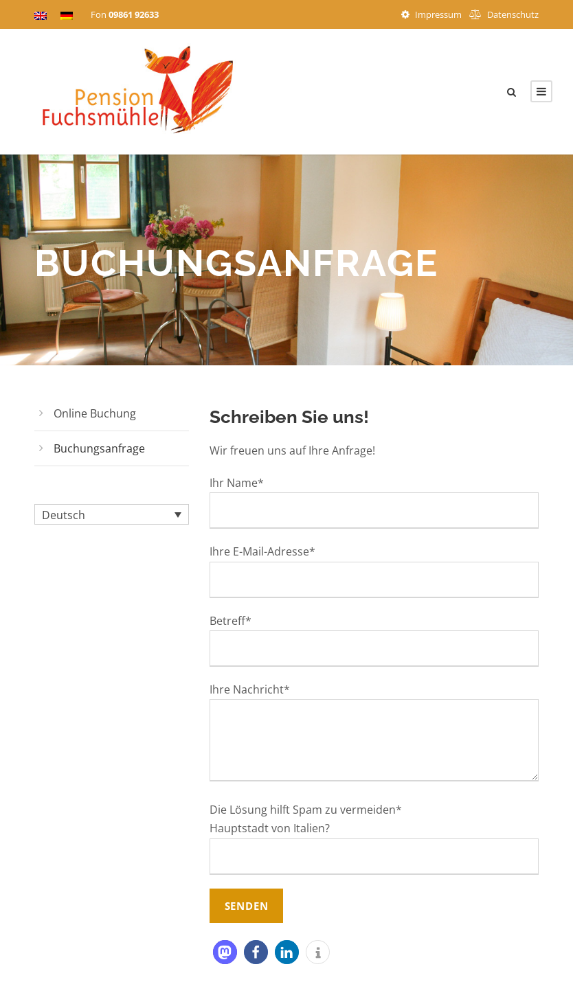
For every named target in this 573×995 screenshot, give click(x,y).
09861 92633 (134, 14)
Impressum (438, 14)
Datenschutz (513, 14)
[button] (225, 952)
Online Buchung (95, 413)
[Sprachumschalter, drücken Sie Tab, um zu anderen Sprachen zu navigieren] (111, 514)
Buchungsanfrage (99, 448)
